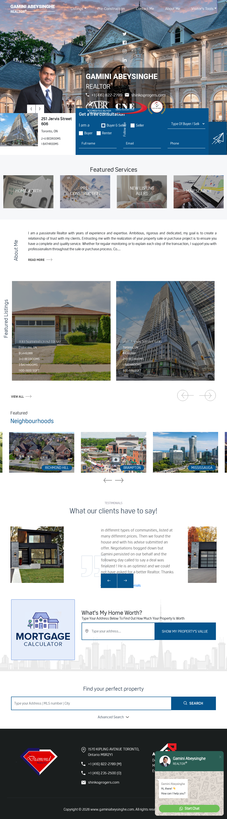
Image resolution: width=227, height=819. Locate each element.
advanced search (113, 717)
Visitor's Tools (202, 9)
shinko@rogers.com (145, 95)
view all (21, 396)
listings (77, 9)
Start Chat (189, 808)
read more (40, 260)
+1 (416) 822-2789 (104, 95)
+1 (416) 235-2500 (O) (104, 773)
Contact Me (145, 9)
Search (193, 703)
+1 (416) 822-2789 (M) (104, 764)
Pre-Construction (111, 9)
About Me (172, 9)
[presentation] (31, 109)
